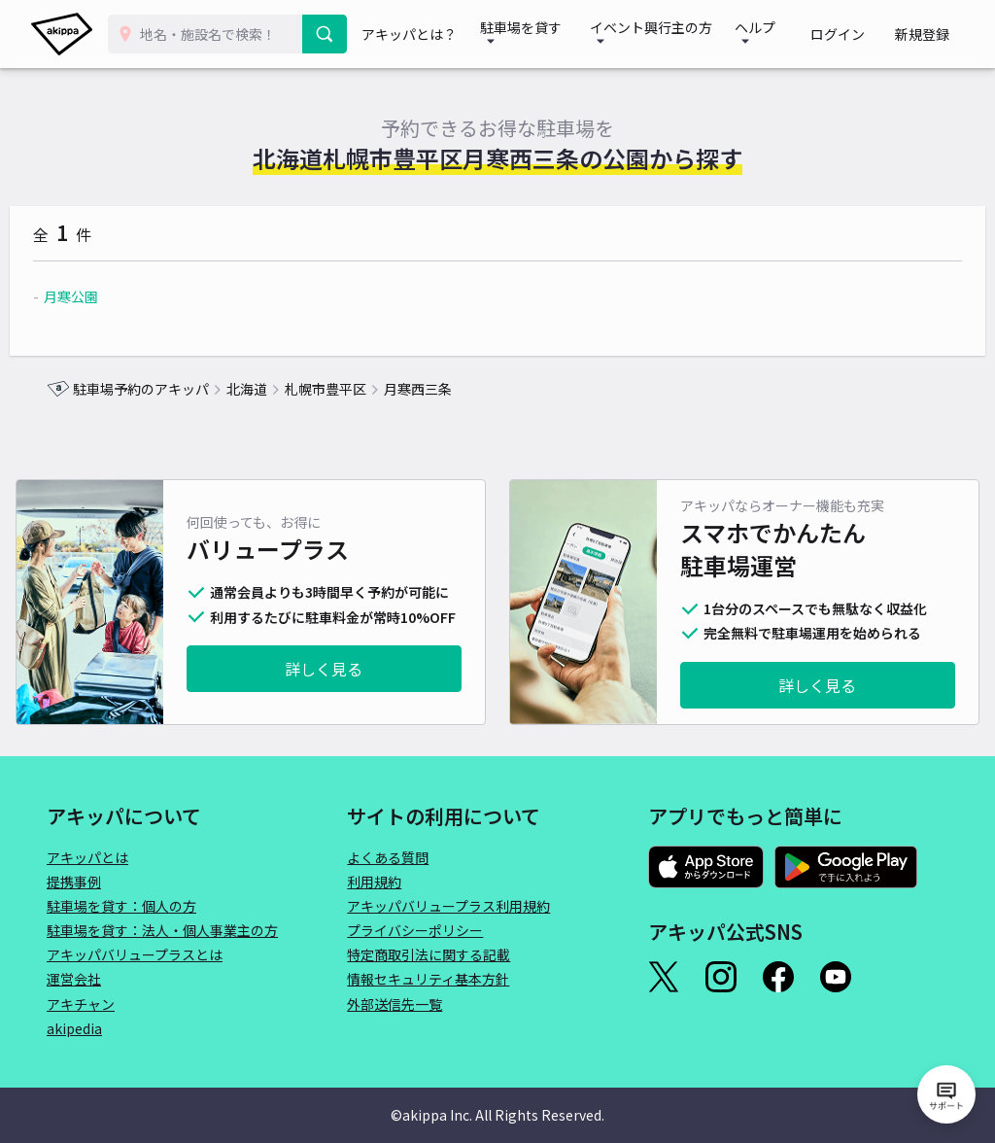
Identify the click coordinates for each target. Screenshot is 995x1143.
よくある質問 (388, 857)
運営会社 (74, 978)
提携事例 (74, 881)
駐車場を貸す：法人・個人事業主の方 (162, 930)
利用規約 (374, 881)
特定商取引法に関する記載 (428, 954)
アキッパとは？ (421, 34)
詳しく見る (323, 668)
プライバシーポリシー (415, 930)
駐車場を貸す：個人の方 (121, 906)
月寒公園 (108, 296)
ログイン (859, 34)
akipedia (74, 1028)
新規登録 (929, 34)
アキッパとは (87, 857)
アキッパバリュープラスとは (135, 954)
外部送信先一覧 (394, 1004)
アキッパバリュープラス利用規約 (448, 906)
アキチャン (81, 1004)
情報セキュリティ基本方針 (428, 978)
